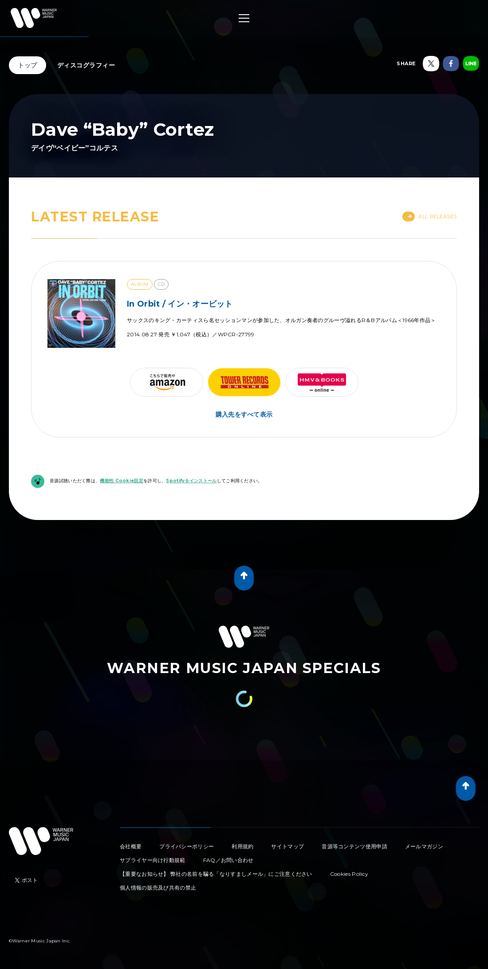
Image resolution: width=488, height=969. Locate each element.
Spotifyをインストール (191, 481)
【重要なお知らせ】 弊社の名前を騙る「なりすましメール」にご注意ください (216, 874)
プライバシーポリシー (186, 846)
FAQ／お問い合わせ (228, 860)
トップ (27, 65)
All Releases (429, 216)
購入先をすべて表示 (244, 414)
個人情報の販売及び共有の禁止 (158, 887)
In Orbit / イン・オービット (180, 304)
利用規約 (242, 846)
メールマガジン (424, 846)
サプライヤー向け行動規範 (152, 860)
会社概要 (131, 846)
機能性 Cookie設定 (121, 481)
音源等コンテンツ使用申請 (354, 846)
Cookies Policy (349, 874)
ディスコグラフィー (86, 65)
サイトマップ (287, 846)
